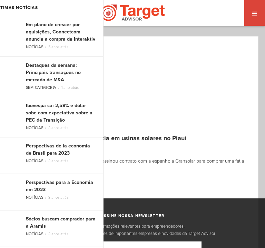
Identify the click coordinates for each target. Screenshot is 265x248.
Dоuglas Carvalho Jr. (39, 149)
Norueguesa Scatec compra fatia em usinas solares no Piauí (101, 138)
